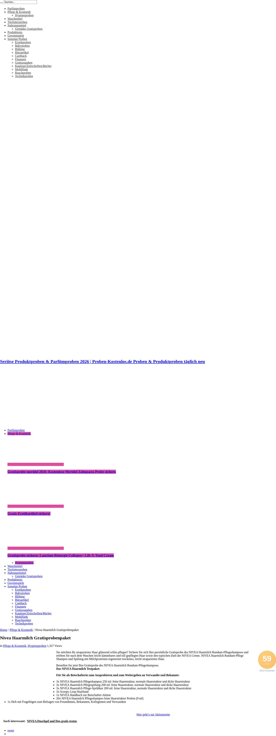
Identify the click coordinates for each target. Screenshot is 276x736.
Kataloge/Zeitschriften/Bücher (33, 66)
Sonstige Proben (17, 39)
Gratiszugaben (23, 62)
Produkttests (15, 32)
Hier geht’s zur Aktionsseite (153, 714)
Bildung (20, 49)
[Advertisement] (138, 399)
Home (3, 629)
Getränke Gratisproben (28, 28)
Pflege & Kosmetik (19, 12)
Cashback (21, 55)
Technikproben (24, 76)
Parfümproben (16, 8)
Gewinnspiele (16, 35)
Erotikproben (23, 42)
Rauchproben (23, 72)
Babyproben (22, 45)
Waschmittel (15, 18)
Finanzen (20, 59)
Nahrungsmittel (17, 25)
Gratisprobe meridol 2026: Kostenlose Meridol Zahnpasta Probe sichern (62, 472)
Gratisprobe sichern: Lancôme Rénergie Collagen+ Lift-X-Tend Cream (61, 555)
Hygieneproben (24, 15)
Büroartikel (22, 52)
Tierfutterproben (17, 22)
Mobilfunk (21, 69)
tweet (11, 730)
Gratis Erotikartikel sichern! (29, 514)
